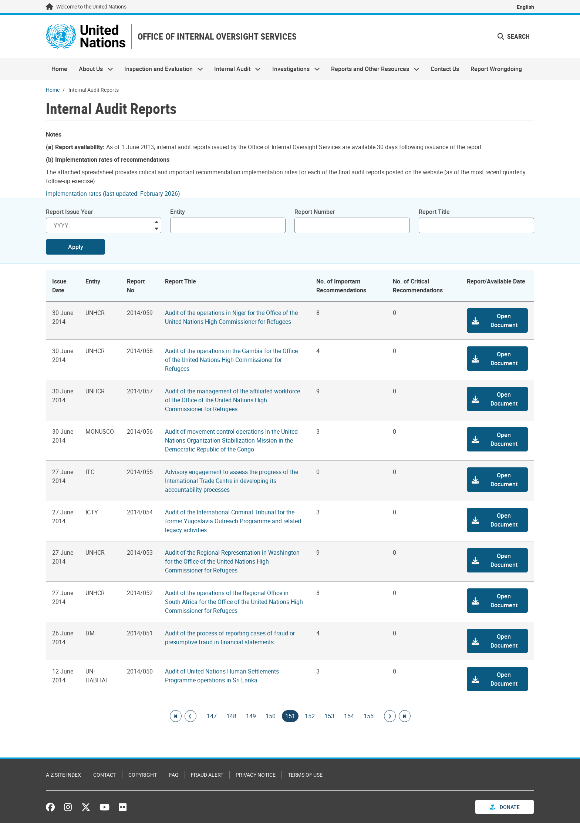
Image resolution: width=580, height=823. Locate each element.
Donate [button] (505, 806)
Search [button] (514, 36)
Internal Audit (235, 69)
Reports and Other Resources (372, 69)
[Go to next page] (390, 716)
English (525, 6)
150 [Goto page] (270, 716)
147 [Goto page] (211, 716)
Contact (104, 774)
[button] (497, 320)
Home (59, 69)
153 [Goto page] (329, 716)
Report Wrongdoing (496, 69)
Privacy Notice (256, 774)
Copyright (142, 774)
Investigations (293, 69)
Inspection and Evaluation (161, 69)
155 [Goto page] (368, 716)
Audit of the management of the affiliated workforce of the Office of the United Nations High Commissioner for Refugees (232, 400)
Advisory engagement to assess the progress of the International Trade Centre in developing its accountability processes (231, 481)
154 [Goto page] (349, 716)
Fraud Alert (207, 774)
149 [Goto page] (251, 716)
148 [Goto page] (231, 716)
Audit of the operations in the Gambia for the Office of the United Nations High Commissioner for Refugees (231, 360)
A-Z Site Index (63, 774)
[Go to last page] (405, 716)
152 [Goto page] (309, 716)
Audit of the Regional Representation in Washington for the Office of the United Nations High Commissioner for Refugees (232, 561)
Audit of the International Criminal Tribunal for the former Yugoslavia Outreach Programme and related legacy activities (233, 521)
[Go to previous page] (190, 716)
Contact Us (445, 69)
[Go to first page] (176, 716)
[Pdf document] (118, 193)
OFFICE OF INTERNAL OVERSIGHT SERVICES (217, 36)
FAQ (174, 774)
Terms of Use (305, 774)
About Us (93, 69)
